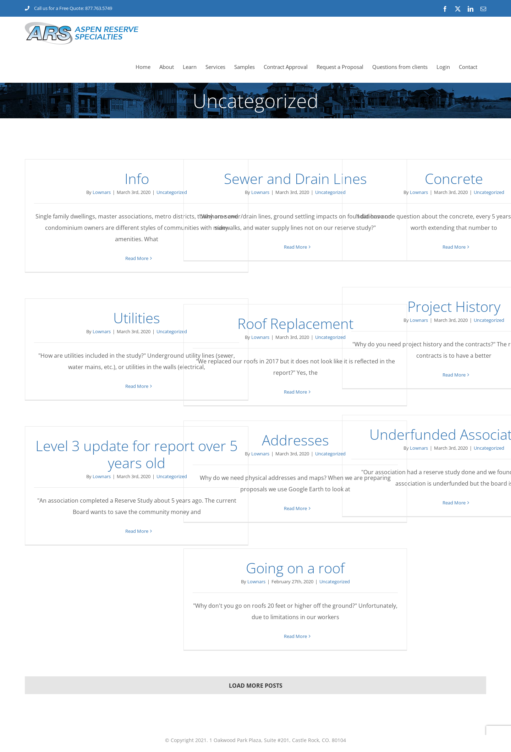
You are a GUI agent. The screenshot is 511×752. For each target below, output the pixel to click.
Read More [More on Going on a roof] (295, 636)
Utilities (136, 318)
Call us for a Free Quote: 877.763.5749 (68, 8)
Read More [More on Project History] (454, 375)
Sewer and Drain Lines (295, 178)
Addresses (295, 440)
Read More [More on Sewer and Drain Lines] (295, 247)
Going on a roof (295, 568)
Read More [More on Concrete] (454, 247)
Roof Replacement (295, 323)
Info (137, 178)
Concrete (454, 178)
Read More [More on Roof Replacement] (295, 392)
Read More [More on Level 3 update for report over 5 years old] (136, 531)
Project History (453, 306)
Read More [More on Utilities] (136, 386)
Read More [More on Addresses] (295, 508)
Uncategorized (171, 192)
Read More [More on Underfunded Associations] (454, 502)
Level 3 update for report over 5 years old (136, 454)
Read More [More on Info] (136, 258)
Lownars (102, 192)
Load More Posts (255, 685)
